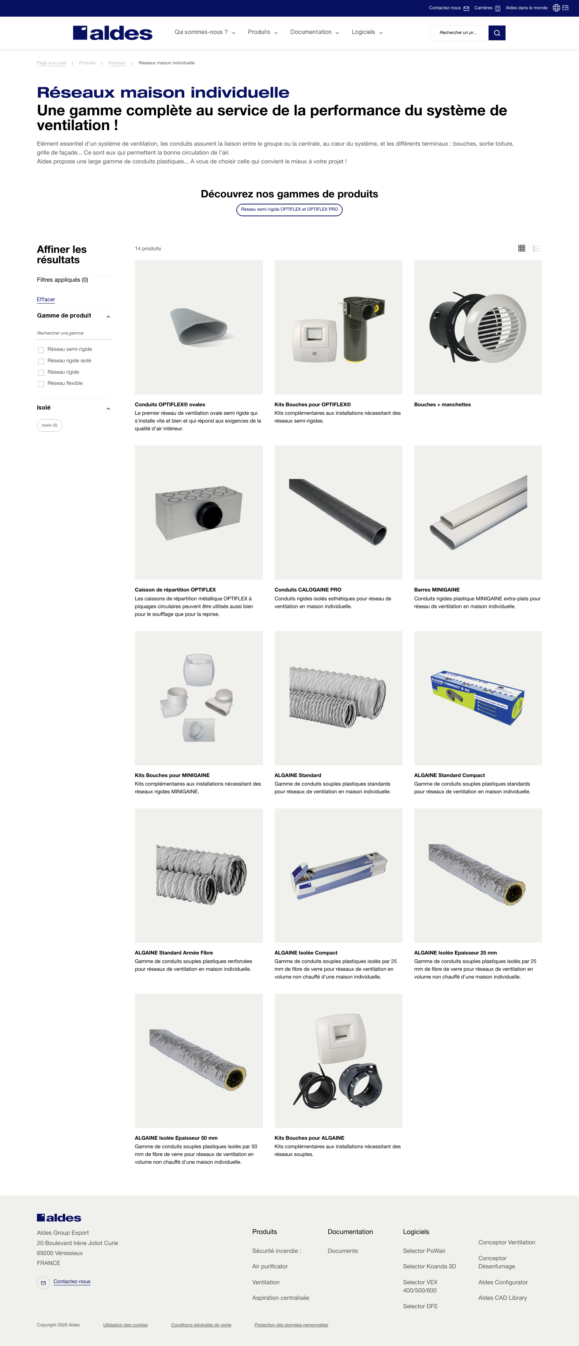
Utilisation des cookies (125, 1325)
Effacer (46, 300)
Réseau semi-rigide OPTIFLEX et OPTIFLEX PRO (289, 210)
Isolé (50, 425)
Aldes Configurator (503, 1283)
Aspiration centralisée (280, 1299)
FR (565, 8)
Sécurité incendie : (276, 1252)
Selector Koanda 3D (429, 1267)
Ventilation (266, 1283)
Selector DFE (420, 1307)
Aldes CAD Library (503, 1299)
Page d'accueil (51, 63)
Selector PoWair (424, 1252)
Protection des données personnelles (291, 1325)
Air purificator (270, 1267)
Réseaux (117, 63)
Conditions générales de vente (201, 1325)
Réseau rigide (63, 373)
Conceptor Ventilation (507, 1243)
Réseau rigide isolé (69, 361)
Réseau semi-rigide (70, 350)
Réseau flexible (65, 384)
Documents (343, 1252)
